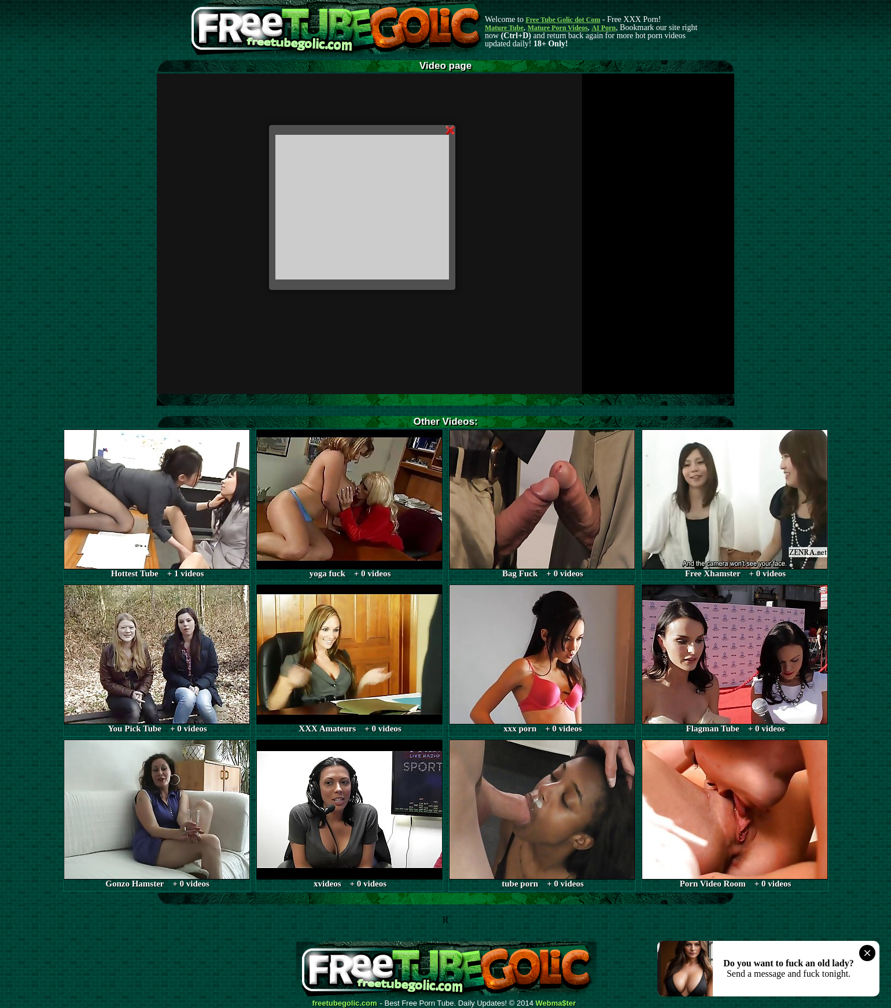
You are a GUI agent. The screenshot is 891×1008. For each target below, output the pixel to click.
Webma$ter (556, 1003)
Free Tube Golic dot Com (562, 20)
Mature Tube (504, 28)
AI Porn (604, 28)
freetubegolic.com (344, 1003)
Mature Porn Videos (558, 28)
